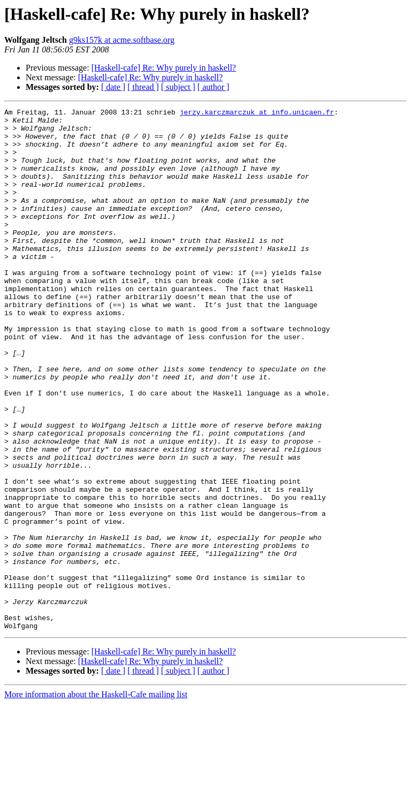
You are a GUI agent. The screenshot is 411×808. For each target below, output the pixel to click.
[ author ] (213, 87)
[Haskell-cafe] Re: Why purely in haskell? (164, 67)
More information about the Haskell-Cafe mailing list (95, 798)
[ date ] (113, 87)
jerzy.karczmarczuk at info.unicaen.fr (257, 113)
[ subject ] (178, 87)
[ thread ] (143, 87)
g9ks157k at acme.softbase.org (121, 39)
